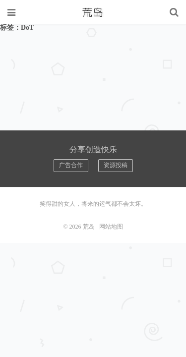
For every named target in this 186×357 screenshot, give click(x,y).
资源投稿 (115, 165)
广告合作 (71, 165)
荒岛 (93, 12)
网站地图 (111, 226)
